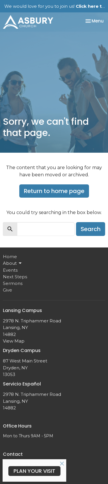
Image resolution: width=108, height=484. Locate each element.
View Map (13, 341)
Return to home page (54, 191)
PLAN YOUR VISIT (34, 470)
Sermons (12, 283)
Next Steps (15, 276)
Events (10, 270)
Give (7, 290)
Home (10, 256)
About (12, 263)
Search (91, 229)
